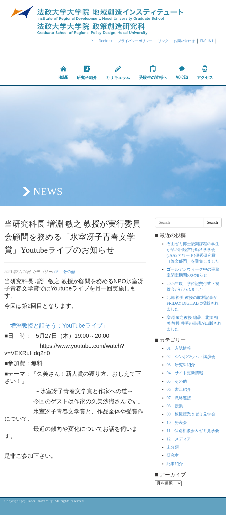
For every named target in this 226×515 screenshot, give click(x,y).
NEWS (48, 191)
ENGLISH (206, 41)
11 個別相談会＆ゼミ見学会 (193, 431)
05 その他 (64, 272)
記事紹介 (175, 464)
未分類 (173, 447)
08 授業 (175, 406)
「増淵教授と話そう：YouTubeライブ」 (56, 325)
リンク (163, 41)
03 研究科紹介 (181, 365)
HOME (63, 72)
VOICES (182, 72)
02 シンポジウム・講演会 (191, 357)
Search (212, 222)
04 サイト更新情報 (185, 373)
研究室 (173, 455)
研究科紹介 (87, 72)
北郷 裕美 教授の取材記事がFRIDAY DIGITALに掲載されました (192, 303)
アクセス (205, 72)
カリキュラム (118, 72)
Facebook (105, 41)
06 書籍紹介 (179, 389)
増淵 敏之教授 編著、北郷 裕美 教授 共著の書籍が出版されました (194, 323)
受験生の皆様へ (153, 72)
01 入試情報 (179, 348)
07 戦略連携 (179, 398)
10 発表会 (177, 422)
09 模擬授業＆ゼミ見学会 (191, 414)
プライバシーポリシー (135, 41)
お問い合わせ (184, 41)
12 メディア (179, 439)
